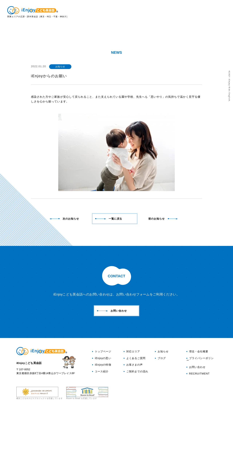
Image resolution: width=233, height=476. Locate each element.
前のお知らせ (163, 285)
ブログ (219, 53)
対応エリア (174, 12)
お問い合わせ (219, 36)
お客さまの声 (217, 12)
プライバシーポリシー (200, 426)
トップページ (101, 418)
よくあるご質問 (134, 425)
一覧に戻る (108, 285)
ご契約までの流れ (136, 438)
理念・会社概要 (197, 418)
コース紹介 (100, 438)
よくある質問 (195, 12)
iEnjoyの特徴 (139, 12)
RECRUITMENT (198, 440)
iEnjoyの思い (117, 12)
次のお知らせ (65, 285)
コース (158, 12)
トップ (99, 12)
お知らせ (162, 418)
